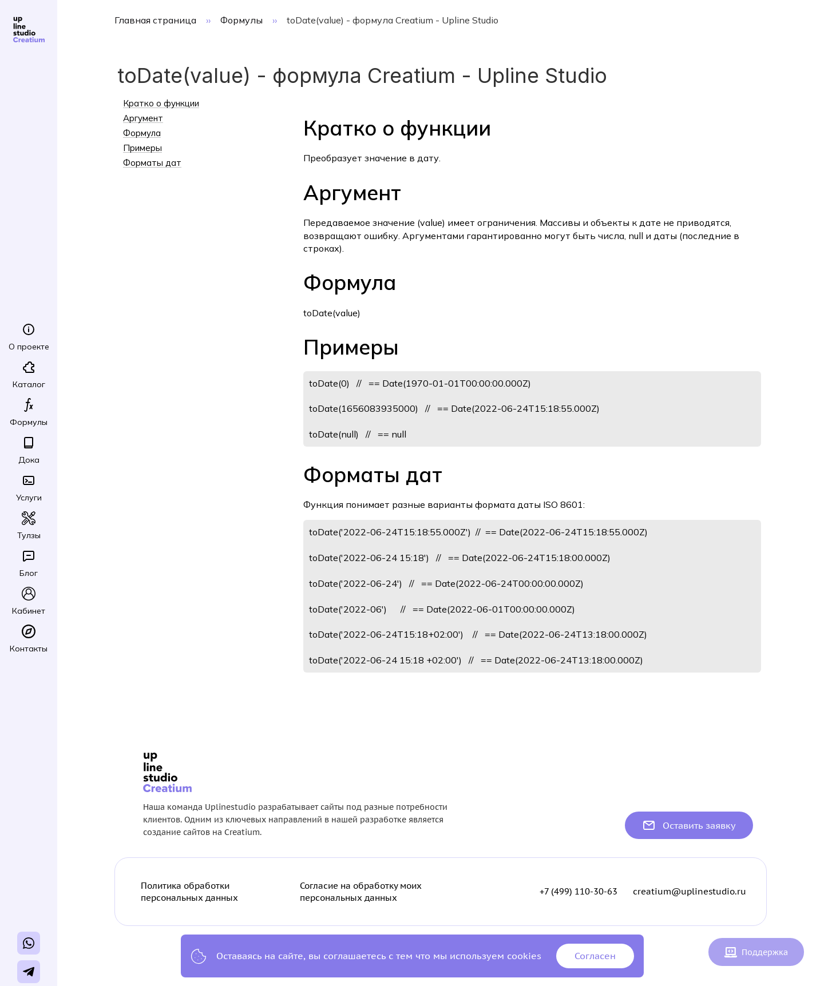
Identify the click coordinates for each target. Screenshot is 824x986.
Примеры (142, 148)
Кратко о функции (161, 103)
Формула (142, 133)
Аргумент (143, 118)
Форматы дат (152, 163)
